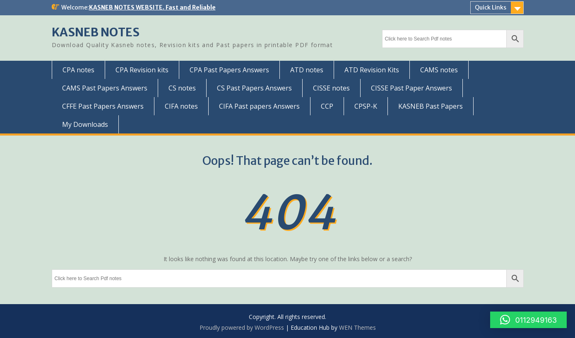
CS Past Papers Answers (254, 88)
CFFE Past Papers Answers (103, 106)
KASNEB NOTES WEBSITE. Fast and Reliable (152, 7)
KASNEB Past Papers (430, 106)
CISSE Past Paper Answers (411, 88)
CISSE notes (331, 88)
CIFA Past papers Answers (259, 106)
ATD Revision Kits (371, 69)
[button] (528, 320)
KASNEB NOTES (96, 32)
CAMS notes (439, 69)
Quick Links (490, 7)
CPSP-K (365, 106)
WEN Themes (357, 327)
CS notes (182, 88)
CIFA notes (181, 106)
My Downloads (85, 124)
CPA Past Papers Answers (229, 69)
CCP (327, 106)
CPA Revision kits (141, 69)
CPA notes (78, 69)
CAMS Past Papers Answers (104, 88)
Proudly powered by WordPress (242, 327)
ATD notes (306, 69)
